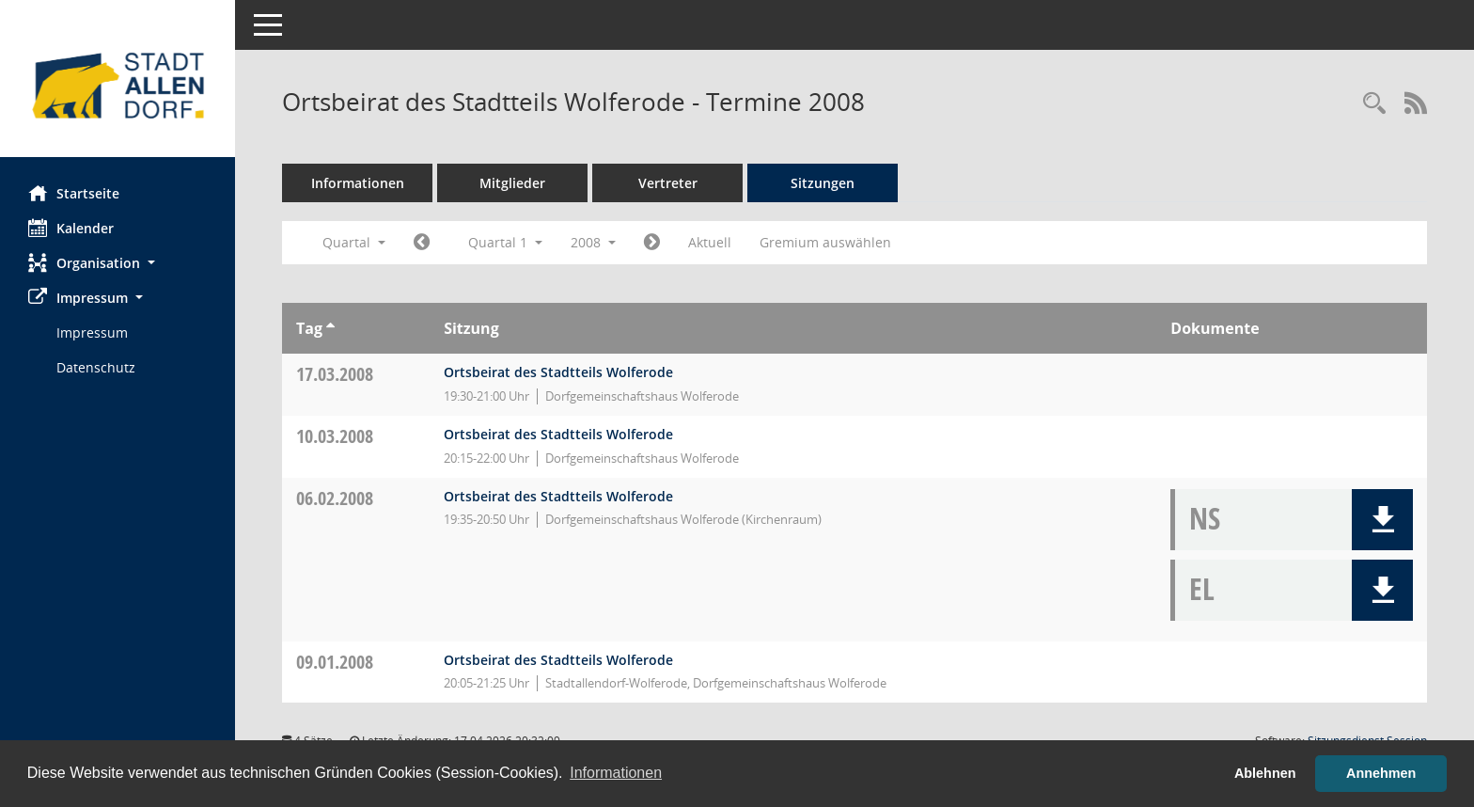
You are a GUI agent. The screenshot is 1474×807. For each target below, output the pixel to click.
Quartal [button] (353, 242)
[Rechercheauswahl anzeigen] (1374, 103)
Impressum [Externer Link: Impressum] (92, 332)
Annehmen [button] (1381, 773)
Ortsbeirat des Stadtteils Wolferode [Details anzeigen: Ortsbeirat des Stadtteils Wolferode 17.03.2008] (558, 372)
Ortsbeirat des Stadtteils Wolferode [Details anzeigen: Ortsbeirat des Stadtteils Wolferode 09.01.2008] (558, 660)
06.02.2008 (334, 498)
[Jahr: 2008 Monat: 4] (652, 243)
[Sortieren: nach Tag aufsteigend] (330, 328)
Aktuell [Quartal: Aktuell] (709, 242)
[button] (117, 262)
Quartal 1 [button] (505, 242)
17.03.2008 (334, 374)
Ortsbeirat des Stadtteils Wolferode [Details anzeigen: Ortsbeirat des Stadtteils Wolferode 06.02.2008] (558, 496)
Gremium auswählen (825, 242)
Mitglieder (512, 183)
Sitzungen (823, 183)
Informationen (357, 183)
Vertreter (668, 183)
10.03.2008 (334, 436)
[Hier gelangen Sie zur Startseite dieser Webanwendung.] (117, 85)
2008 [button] (593, 242)
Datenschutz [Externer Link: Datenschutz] (95, 367)
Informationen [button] (616, 773)
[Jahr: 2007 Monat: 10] (422, 243)
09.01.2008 (334, 661)
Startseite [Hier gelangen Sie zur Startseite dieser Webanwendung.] (73, 192)
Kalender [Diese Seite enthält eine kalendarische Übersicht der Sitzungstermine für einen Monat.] (71, 227)
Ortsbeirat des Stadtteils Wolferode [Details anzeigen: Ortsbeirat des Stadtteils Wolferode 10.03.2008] (558, 434)
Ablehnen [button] (1265, 773)
